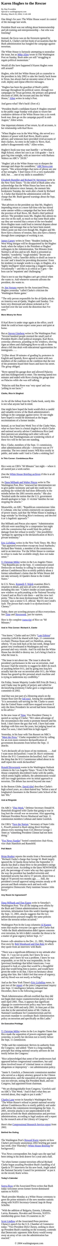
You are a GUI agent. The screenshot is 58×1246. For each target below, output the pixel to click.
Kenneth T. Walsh (24, 584)
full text (26, 698)
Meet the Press (9, 737)
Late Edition (44, 635)
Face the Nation (20, 824)
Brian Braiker (8, 856)
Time (8, 614)
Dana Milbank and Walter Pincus (21, 482)
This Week (18, 807)
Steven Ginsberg (16, 333)
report (19, 985)
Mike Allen (23, 54)
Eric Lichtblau (8, 542)
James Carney (8, 240)
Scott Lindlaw (8, 1221)
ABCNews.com (45, 166)
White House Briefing (39, 1145)
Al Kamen (46, 924)
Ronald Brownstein (10, 767)
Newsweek (20, 614)
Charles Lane (7, 1099)
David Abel (28, 786)
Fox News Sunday (11, 840)
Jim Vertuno (11, 287)
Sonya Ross (7, 1186)
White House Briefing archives (25, 474)
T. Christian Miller (10, 562)
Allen (12, 98)
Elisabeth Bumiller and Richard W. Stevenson (24, 180)
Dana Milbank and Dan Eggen (16, 902)
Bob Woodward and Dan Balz (29, 944)
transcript (27, 619)
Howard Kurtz (31, 1140)
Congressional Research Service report (31, 1124)
